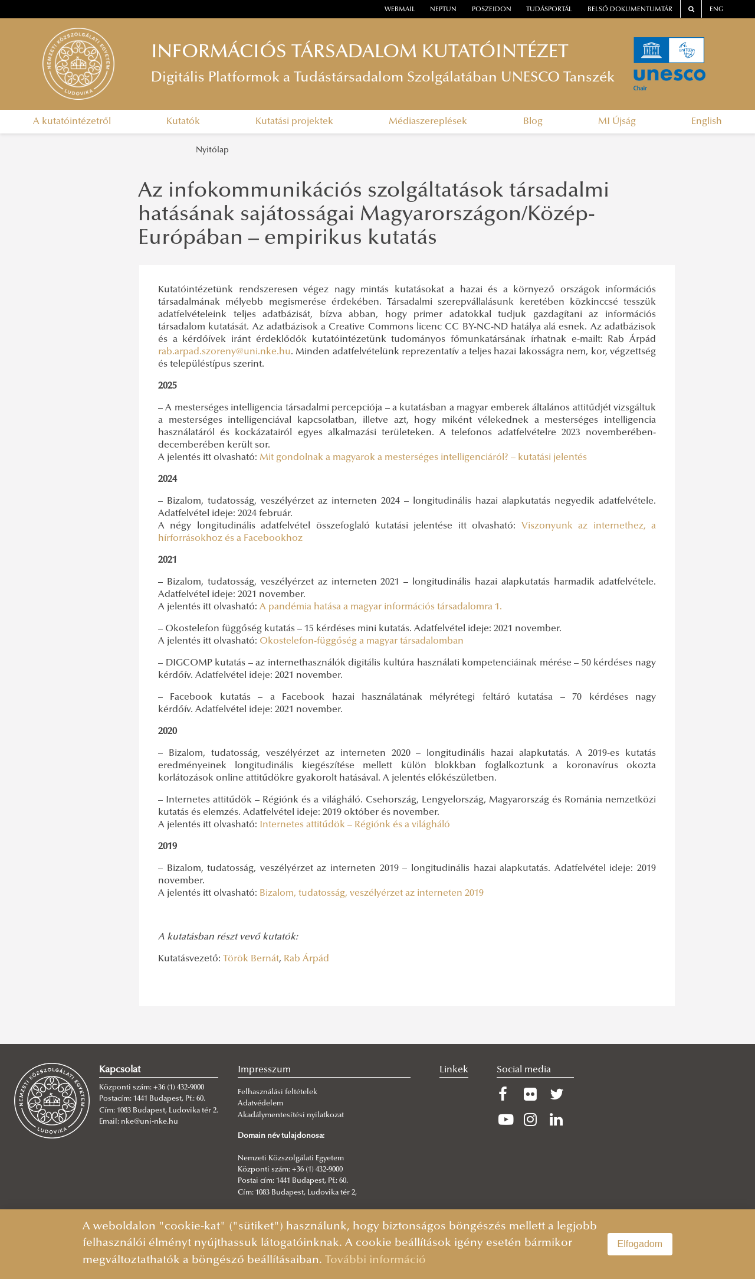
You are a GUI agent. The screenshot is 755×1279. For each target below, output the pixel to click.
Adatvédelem (260, 1103)
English (706, 121)
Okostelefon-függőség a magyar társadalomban (362, 641)
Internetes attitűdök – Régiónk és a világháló (355, 825)
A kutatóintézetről (72, 121)
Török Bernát (251, 959)
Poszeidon (491, 9)
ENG (717, 9)
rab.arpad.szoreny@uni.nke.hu (224, 352)
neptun (443, 9)
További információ (375, 1260)
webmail (400, 9)
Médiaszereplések (428, 121)
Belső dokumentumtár (629, 9)
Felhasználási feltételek (277, 1092)
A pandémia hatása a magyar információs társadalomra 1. (381, 607)
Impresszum (264, 1070)
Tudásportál (549, 9)
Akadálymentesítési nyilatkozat (291, 1115)
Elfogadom (640, 1244)
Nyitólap (212, 150)
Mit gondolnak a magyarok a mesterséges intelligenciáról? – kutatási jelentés (423, 457)
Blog (533, 121)
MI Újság (617, 121)
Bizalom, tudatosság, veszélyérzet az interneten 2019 (372, 893)
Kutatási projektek (294, 121)
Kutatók (183, 121)
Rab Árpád (306, 959)
